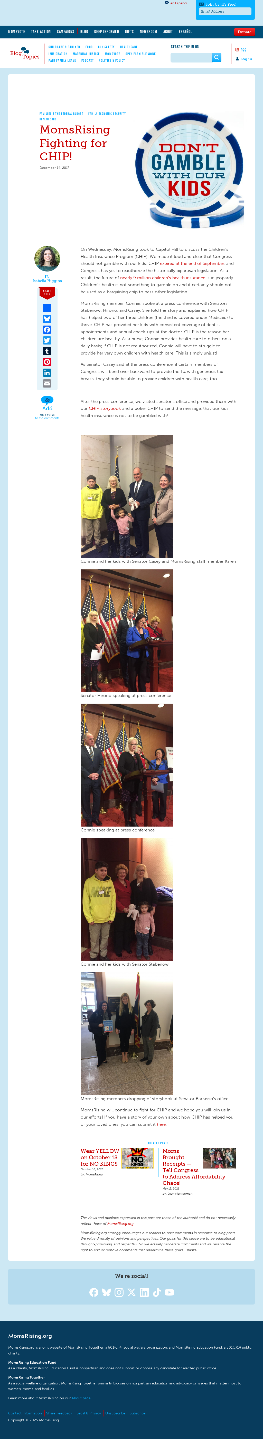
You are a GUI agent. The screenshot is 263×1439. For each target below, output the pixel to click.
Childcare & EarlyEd (64, 47)
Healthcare (129, 47)
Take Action (41, 31)
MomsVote (16, 31)
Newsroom (148, 31)
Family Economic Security (107, 114)
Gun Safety (106, 47)
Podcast (87, 60)
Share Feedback (59, 1413)
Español (186, 31)
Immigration (58, 54)
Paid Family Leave (62, 60)
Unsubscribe (115, 1413)
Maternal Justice (86, 54)
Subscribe (138, 1413)
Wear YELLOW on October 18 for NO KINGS (100, 1157)
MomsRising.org (58, 13)
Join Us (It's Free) (220, 4)
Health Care (48, 119)
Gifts (129, 31)
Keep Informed (106, 31)
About (168, 31)
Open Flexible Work (141, 54)
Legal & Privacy (89, 1413)
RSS (244, 50)
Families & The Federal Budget (61, 114)
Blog (84, 31)
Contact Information (25, 1413)
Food (89, 47)
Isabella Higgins (47, 281)
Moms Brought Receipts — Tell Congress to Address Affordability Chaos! (194, 1167)
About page (81, 1398)
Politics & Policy (112, 60)
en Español (179, 3)
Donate (244, 31)
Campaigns (65, 31)
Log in (246, 59)
